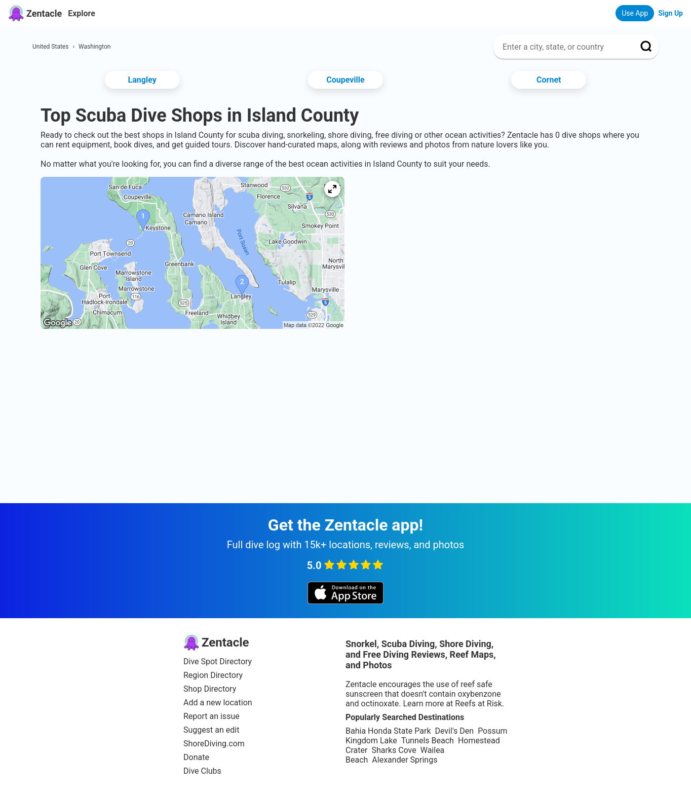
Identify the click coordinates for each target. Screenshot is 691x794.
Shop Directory (209, 689)
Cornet (548, 80)
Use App (635, 13)
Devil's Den (454, 731)
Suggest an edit (211, 730)
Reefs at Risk (478, 703)
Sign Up (670, 13)
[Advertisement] (345, 370)
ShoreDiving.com (214, 743)
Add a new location (217, 702)
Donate (196, 757)
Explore (81, 13)
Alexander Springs (404, 760)
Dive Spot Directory (217, 661)
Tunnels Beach (427, 740)
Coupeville (345, 80)
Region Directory (213, 675)
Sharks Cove (393, 750)
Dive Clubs (202, 771)
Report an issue (211, 716)
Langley (142, 80)
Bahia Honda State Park (388, 731)
